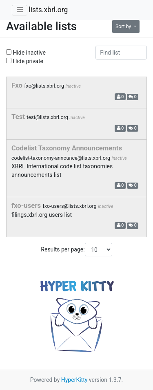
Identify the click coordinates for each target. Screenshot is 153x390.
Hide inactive (26, 52)
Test (19, 116)
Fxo (17, 85)
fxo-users (26, 205)
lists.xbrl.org (48, 10)
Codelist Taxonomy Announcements (66, 148)
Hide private (24, 61)
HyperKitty (74, 380)
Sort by (123, 26)
